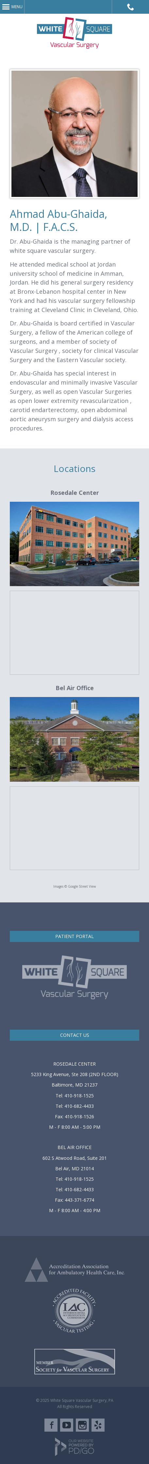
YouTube (66, 1425)
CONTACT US (74, 1035)
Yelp (98, 1425)
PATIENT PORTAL (74, 936)
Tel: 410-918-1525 (75, 1095)
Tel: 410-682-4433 (75, 1106)
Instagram (82, 1425)
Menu (17, 6)
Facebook (51, 1425)
